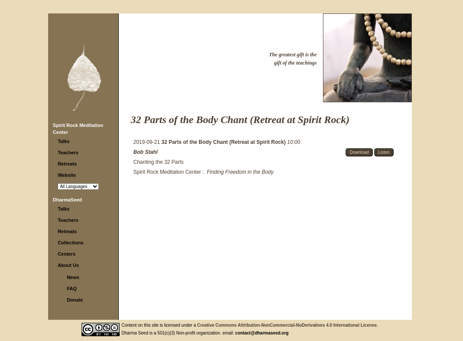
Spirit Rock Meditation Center (167, 172)
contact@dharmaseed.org (262, 333)
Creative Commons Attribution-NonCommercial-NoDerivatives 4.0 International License (287, 325)
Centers (66, 254)
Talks (63, 141)
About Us (68, 265)
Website (67, 175)
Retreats (67, 163)
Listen (384, 152)
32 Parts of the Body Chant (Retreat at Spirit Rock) (224, 142)
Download (358, 152)
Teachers (68, 152)
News (73, 277)
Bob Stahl (146, 152)
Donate (75, 299)
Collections (70, 242)
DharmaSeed (67, 199)
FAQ (72, 288)
